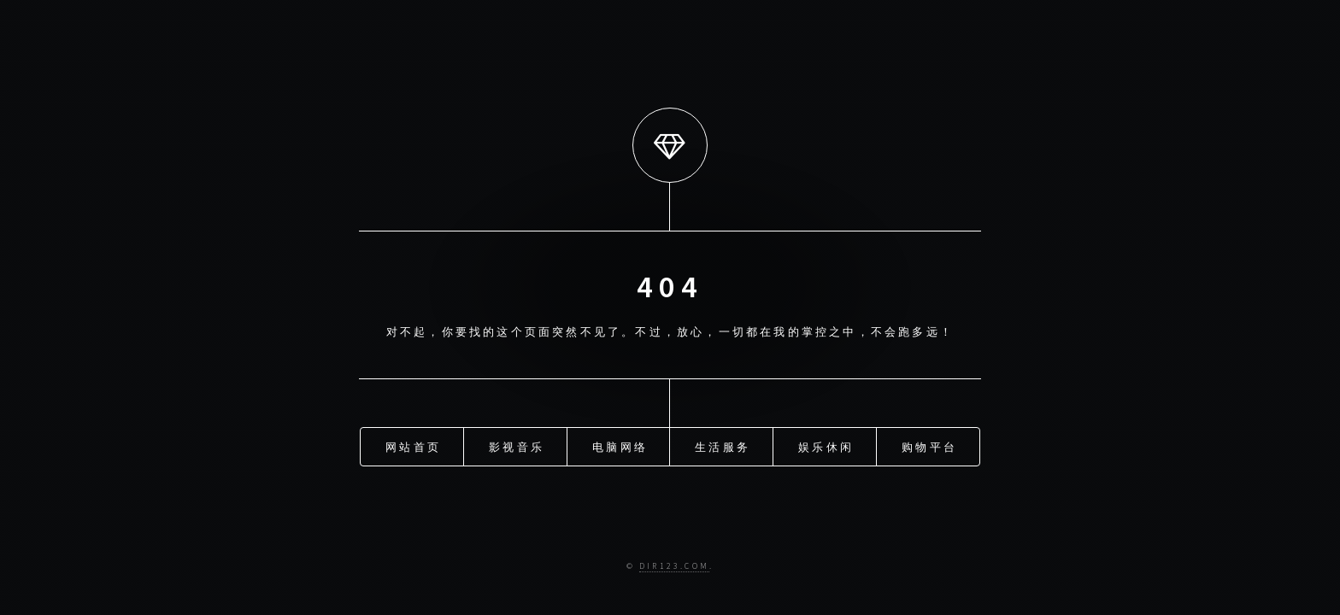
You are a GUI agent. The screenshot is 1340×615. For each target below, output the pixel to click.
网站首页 (413, 446)
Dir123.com (674, 566)
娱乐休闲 (826, 446)
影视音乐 (516, 446)
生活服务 (722, 446)
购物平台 (929, 446)
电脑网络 (620, 446)
